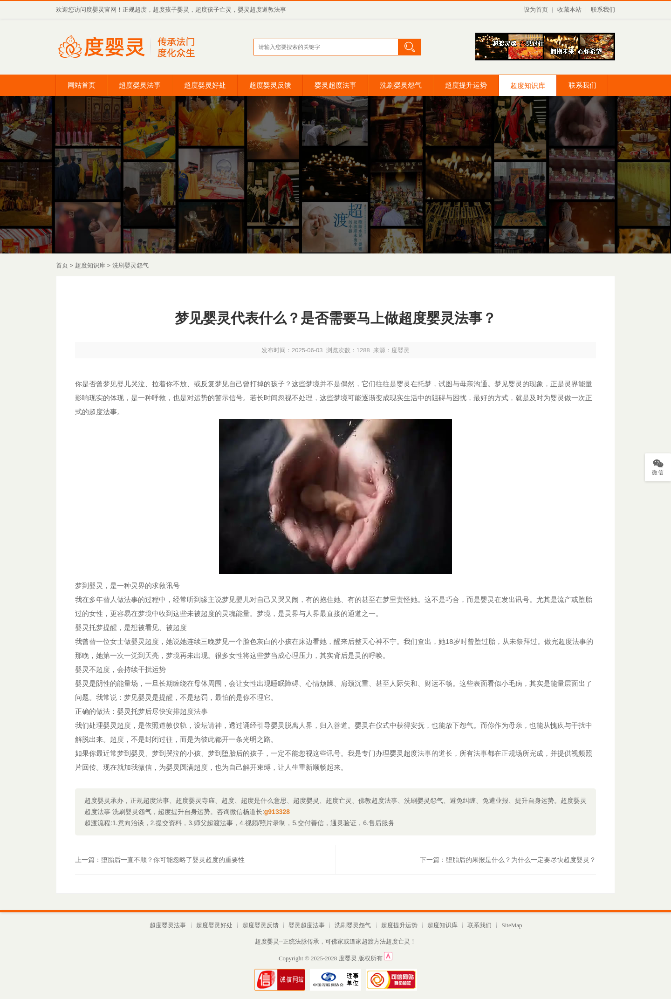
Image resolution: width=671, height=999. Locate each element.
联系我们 (603, 9)
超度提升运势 (466, 85)
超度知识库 (527, 85)
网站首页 (82, 85)
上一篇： (160, 859)
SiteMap (511, 925)
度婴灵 (348, 958)
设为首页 (536, 9)
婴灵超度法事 (335, 85)
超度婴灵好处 (205, 85)
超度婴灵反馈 (270, 85)
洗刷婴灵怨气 (401, 85)
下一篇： (508, 859)
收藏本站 (569, 9)
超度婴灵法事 (140, 85)
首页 (62, 265)
